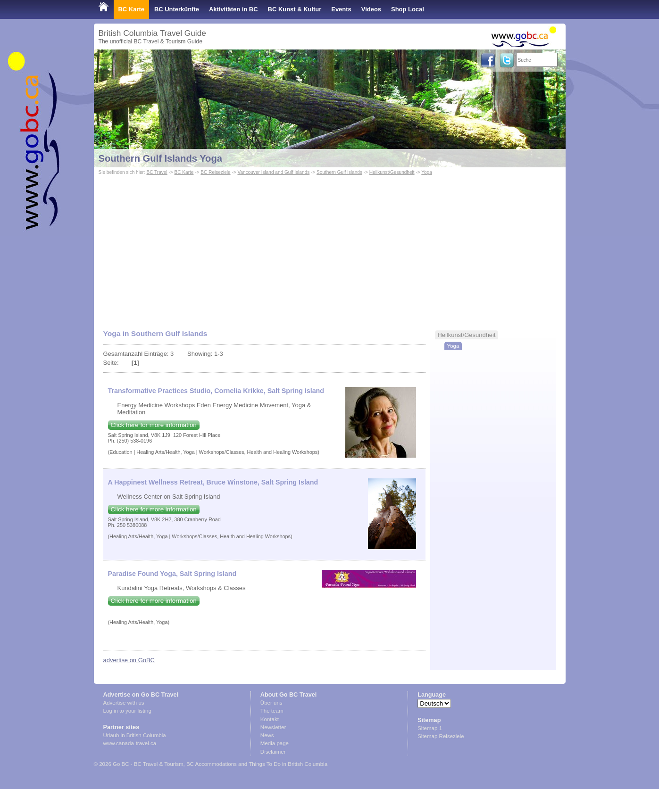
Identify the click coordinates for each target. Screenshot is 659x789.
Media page (274, 743)
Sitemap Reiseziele (440, 736)
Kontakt (269, 719)
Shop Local (407, 9)
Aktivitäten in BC (233, 9)
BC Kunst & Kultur (295, 9)
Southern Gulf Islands (339, 172)
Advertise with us (123, 703)
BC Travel (156, 172)
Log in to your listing (127, 711)
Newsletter (273, 727)
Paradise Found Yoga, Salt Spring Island (172, 573)
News (267, 735)
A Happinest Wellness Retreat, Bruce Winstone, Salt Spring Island (213, 482)
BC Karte (131, 9)
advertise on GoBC (129, 660)
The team (272, 711)
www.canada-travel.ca (130, 743)
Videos (371, 9)
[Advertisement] (330, 248)
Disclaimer (273, 752)
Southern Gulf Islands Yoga (160, 158)
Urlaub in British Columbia (134, 735)
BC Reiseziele (215, 172)
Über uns (271, 703)
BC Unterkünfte (176, 9)
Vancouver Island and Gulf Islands (273, 172)
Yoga (426, 172)
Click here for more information (154, 424)
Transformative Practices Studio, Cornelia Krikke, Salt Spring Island (216, 390)
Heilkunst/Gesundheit (392, 172)
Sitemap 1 (429, 728)
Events (341, 9)
